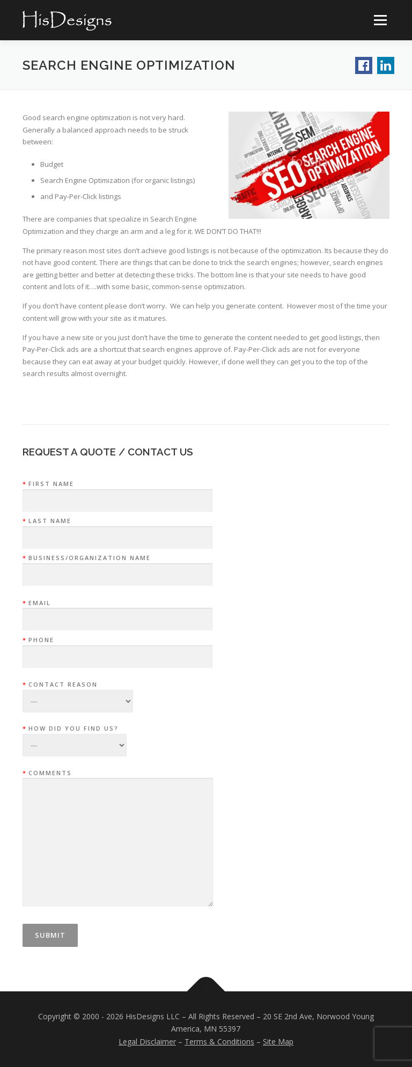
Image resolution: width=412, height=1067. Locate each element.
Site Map (278, 1041)
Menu (380, 20)
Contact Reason (78, 689)
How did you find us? (75, 733)
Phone (117, 648)
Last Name (117, 529)
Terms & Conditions (219, 1041)
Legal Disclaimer (147, 1041)
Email (117, 611)
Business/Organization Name (117, 566)
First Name (117, 492)
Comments (118, 839)
